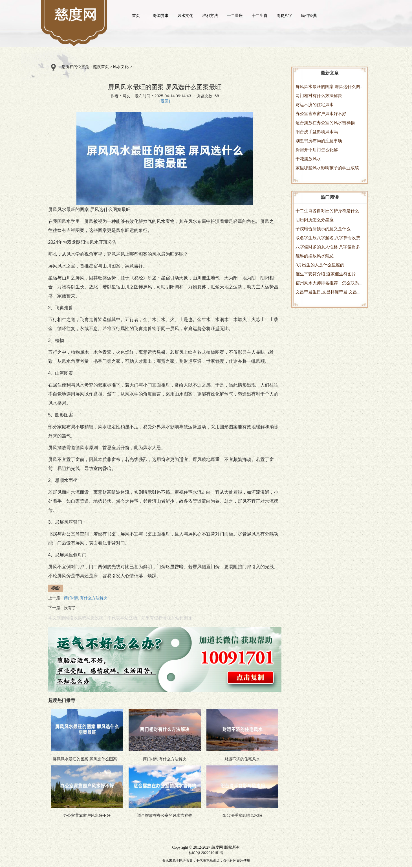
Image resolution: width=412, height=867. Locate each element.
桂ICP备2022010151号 (206, 853)
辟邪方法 (210, 15)
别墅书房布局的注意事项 (319, 140)
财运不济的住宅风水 (315, 104)
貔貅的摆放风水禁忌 (315, 255)
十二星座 (235, 15)
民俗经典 (309, 15)
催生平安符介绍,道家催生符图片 (326, 273)
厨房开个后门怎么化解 (317, 149)
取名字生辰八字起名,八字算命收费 (328, 237)
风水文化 (185, 15)
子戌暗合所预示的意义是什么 (323, 228)
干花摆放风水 (308, 158)
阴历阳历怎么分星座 (315, 219)
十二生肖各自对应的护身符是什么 (327, 210)
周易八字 (284, 15)
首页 (136, 15)
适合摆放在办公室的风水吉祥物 (325, 122)
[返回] (165, 101)
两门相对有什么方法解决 (319, 95)
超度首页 (101, 67)
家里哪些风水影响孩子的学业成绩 (327, 167)
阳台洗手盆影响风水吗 (317, 131)
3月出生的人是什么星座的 (320, 264)
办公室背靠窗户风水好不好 (321, 113)
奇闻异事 (161, 15)
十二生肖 (260, 15)
